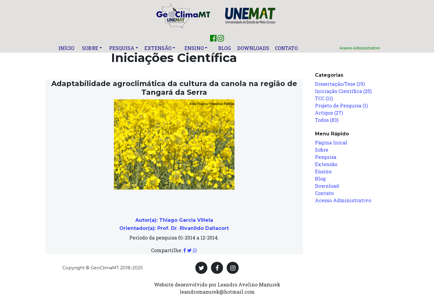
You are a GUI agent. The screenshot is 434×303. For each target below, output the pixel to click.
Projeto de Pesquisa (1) (341, 105)
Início (66, 48)
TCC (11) (324, 98)
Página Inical (331, 142)
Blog (224, 48)
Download (327, 186)
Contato (286, 48)
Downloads (253, 48)
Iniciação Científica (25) (343, 91)
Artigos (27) (329, 113)
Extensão (158, 48)
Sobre (90, 48)
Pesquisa (122, 48)
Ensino (194, 48)
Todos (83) (326, 120)
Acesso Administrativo (359, 47)
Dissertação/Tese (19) (340, 84)
